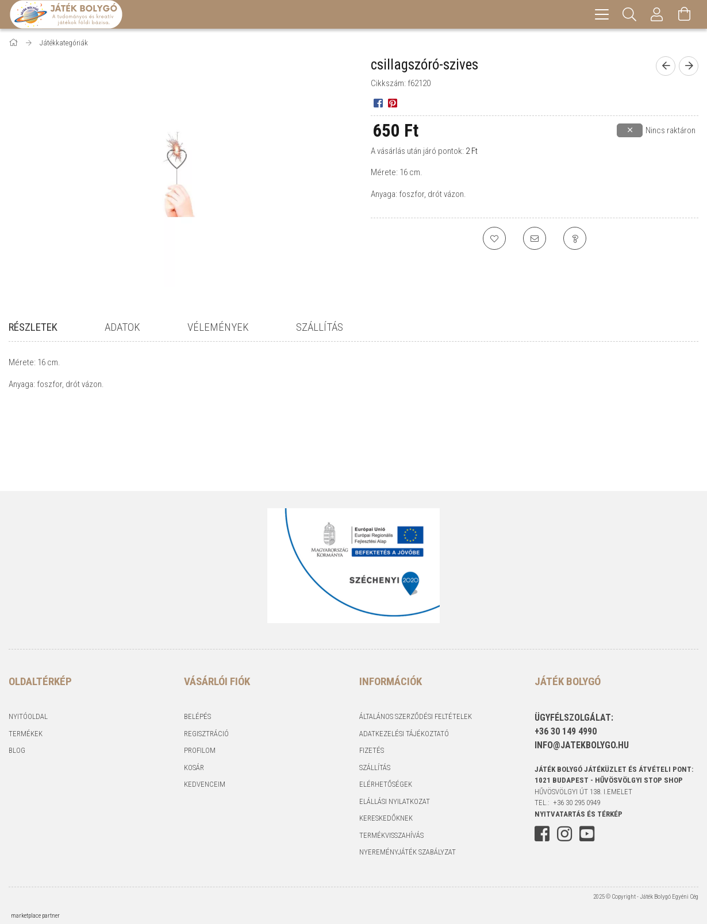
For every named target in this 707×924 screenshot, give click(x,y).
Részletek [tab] (33, 327)
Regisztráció (206, 733)
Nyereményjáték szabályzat (407, 852)
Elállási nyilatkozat (394, 801)
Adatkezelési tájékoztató (404, 733)
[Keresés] (629, 14)
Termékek (26, 733)
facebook (542, 833)
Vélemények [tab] (218, 327)
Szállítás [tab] (319, 327)
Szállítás (374, 767)
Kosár (194, 767)
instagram (564, 833)
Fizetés (371, 750)
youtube (586, 833)
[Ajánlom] (534, 238)
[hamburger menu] (602, 14)
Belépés (197, 716)
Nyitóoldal (28, 716)
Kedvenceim (204, 784)
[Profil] (657, 14)
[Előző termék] (665, 66)
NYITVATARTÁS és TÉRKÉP (579, 814)
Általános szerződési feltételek (415, 716)
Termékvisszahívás (391, 835)
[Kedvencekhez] (494, 238)
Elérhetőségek (385, 784)
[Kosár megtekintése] (684, 14)
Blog (17, 750)
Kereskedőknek (386, 818)
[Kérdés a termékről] (574, 238)
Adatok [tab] (122, 327)
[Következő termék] (688, 66)
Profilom (200, 750)
